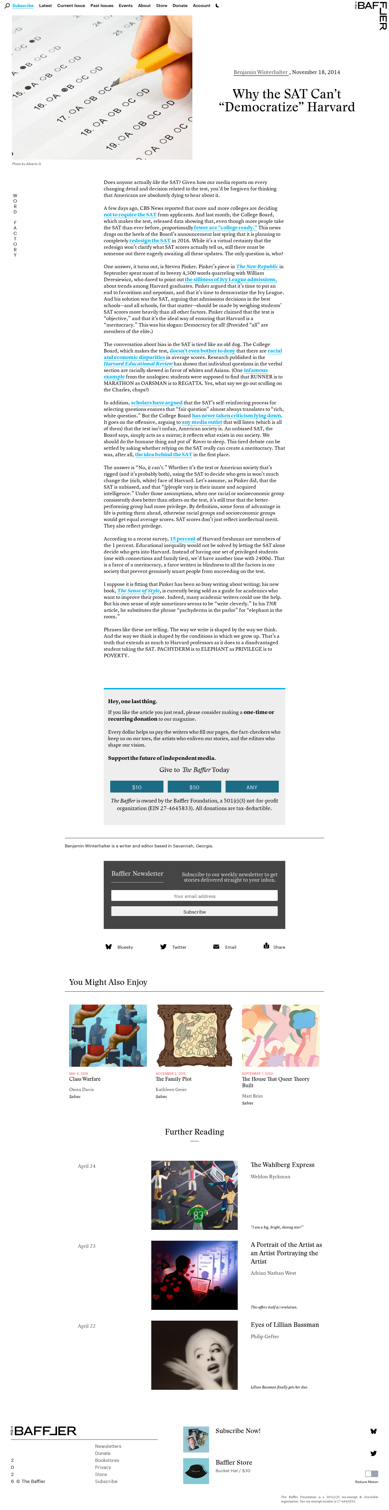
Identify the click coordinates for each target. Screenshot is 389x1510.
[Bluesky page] (373, 1431)
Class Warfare (84, 1079)
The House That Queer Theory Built (275, 1082)
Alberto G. (34, 164)
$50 (194, 787)
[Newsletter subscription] (194, 911)
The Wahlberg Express (282, 1164)
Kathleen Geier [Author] (171, 1089)
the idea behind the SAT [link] (163, 454)
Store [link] (161, 5)
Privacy (103, 1466)
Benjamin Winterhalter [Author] (261, 72)
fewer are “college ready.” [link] (225, 227)
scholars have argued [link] (157, 402)
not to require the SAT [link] (130, 214)
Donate (180, 5)
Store (101, 1473)
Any (252, 787)
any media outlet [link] (202, 422)
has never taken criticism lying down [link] (236, 415)
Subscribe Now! (238, 1430)
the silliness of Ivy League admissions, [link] (230, 279)
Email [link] (230, 946)
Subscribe (23, 6)
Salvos (75, 1096)
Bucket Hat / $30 (233, 1470)
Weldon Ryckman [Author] (270, 1176)
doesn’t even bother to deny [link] (202, 350)
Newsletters (108, 1445)
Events (126, 5)
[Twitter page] (373, 1453)
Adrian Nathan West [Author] (273, 1273)
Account (201, 5)
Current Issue (71, 5)
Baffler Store (234, 1462)
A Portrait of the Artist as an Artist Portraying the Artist (286, 1253)
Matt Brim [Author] (252, 1096)
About (144, 5)
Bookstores (107, 1459)
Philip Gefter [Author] (265, 1336)
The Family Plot (174, 1079)
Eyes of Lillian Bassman (285, 1324)
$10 (137, 787)
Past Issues (101, 5)
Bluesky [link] (125, 946)
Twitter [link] (179, 946)
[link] (257, 266)
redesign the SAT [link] (150, 240)
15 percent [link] (183, 538)
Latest (45, 5)
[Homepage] (372, 15)
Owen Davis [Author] (81, 1089)
